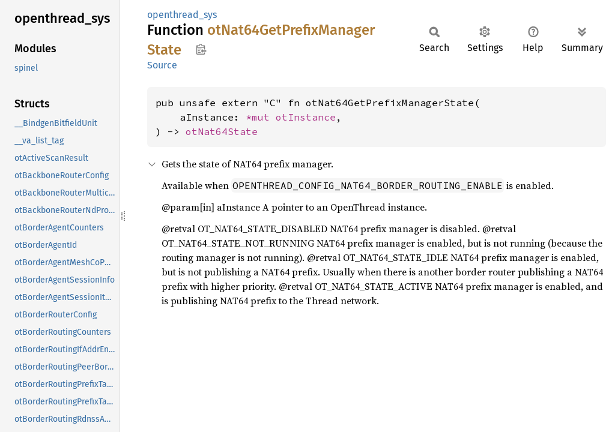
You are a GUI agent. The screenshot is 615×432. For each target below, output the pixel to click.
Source (162, 65)
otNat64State (222, 131)
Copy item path (201, 49)
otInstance (306, 117)
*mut (261, 117)
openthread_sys (182, 14)
